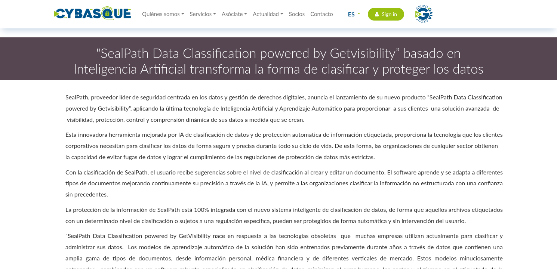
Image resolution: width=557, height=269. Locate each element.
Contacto (321, 13)
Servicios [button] (201, 13)
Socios (297, 13)
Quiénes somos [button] (161, 13)
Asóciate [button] (232, 13)
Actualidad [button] (266, 13)
